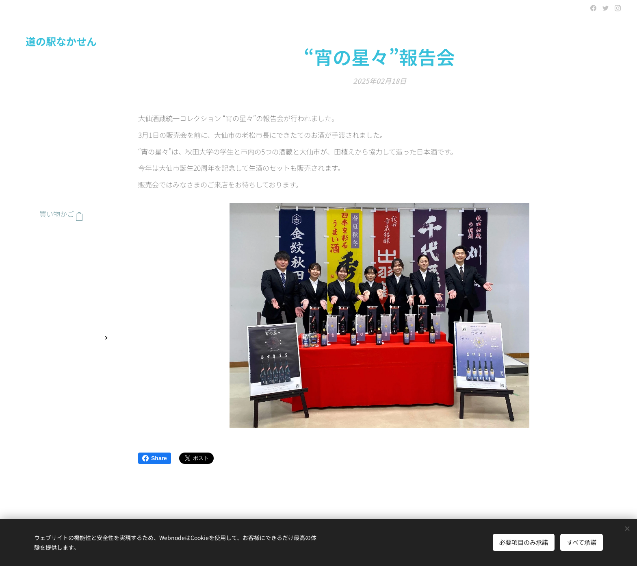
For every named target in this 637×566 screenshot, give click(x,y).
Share (154, 458)
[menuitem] (60, 238)
